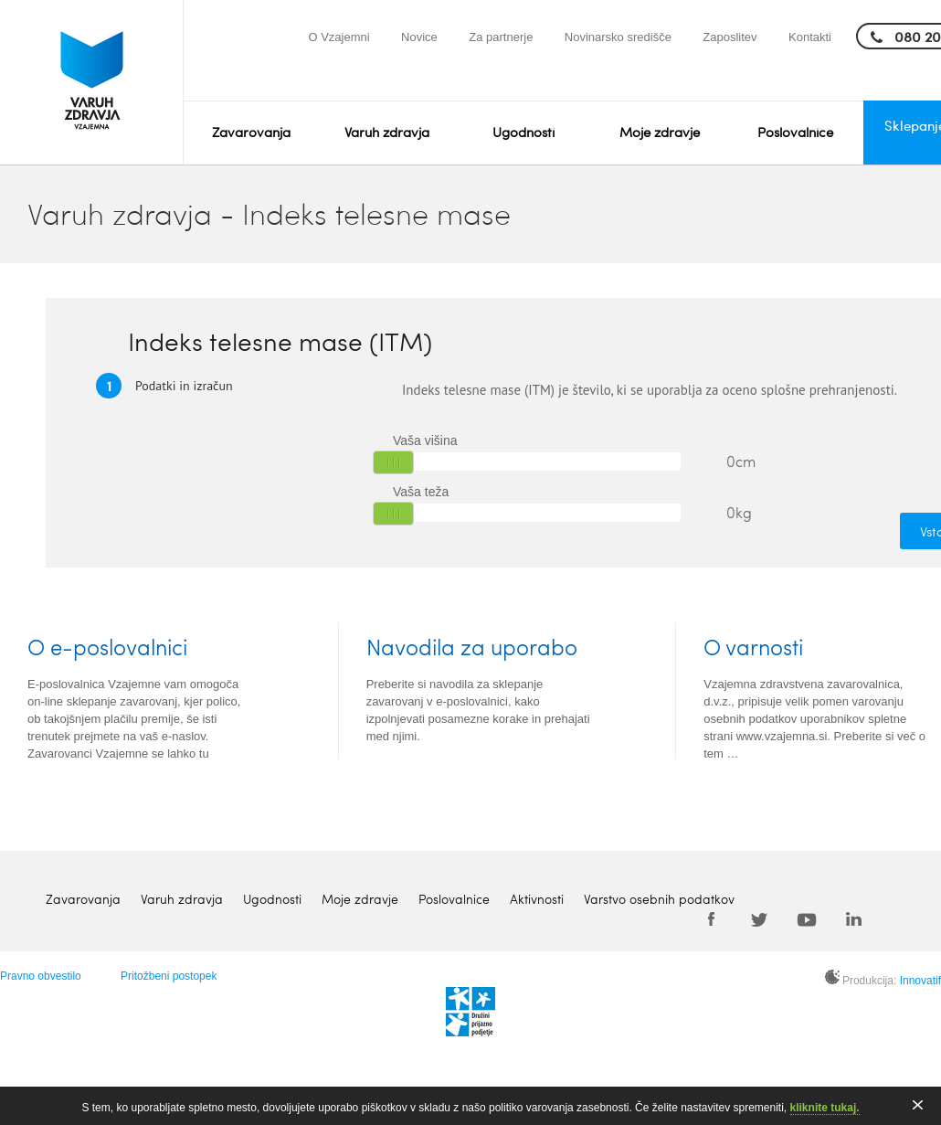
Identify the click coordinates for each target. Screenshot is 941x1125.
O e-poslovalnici (107, 646)
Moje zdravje (659, 131)
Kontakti (809, 37)
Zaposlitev (729, 37)
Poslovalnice (795, 131)
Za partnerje (501, 37)
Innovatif (920, 980)
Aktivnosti (537, 898)
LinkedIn (854, 918)
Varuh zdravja (386, 131)
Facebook (712, 918)
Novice (419, 37)
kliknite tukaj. (825, 1107)
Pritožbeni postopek (169, 976)
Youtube (807, 918)
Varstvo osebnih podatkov (659, 898)
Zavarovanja (251, 131)
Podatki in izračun (164, 385)
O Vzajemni (338, 37)
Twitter (759, 918)
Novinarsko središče (618, 37)
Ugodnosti (523, 131)
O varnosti (753, 646)
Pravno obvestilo (40, 976)
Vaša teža (421, 491)
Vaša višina (425, 440)
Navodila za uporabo (471, 646)
